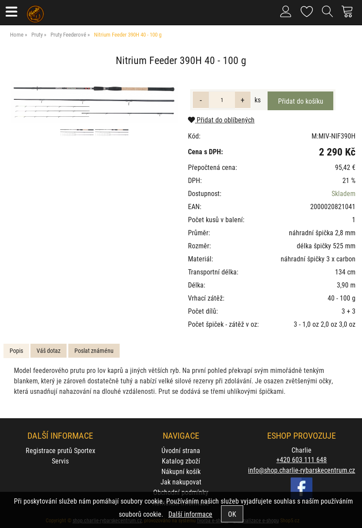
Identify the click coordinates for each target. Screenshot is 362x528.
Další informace (190, 513)
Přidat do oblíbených (221, 119)
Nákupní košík (181, 471)
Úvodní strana (180, 450)
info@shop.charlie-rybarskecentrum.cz (301, 469)
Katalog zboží (181, 460)
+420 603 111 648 (301, 459)
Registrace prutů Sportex (60, 450)
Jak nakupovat (181, 481)
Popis (16, 350)
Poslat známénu (94, 350)
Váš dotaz (48, 350)
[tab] (16, 351)
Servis (60, 460)
